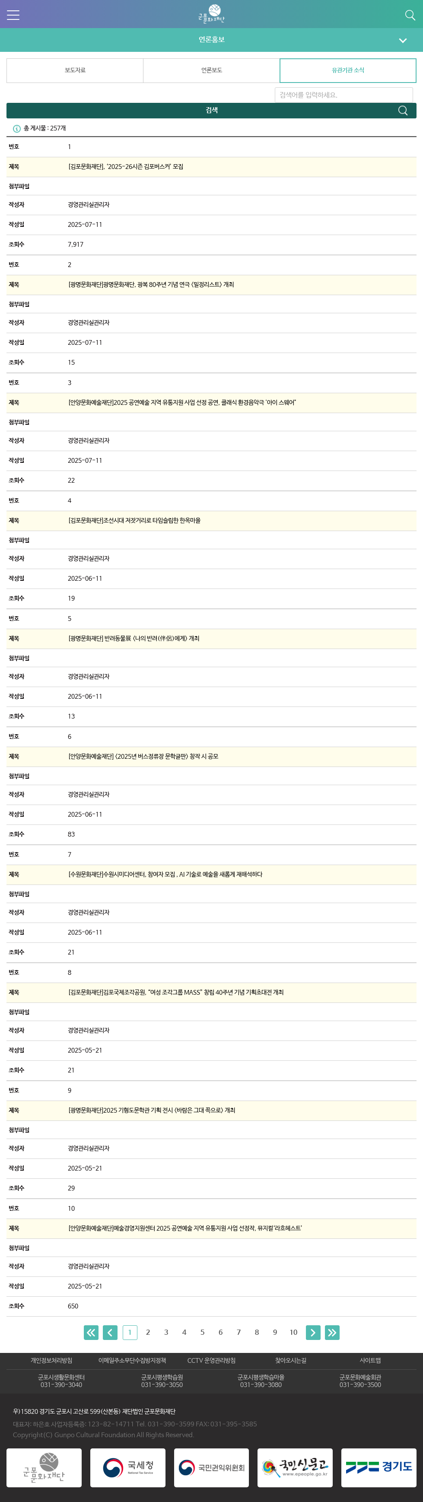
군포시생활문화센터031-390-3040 (61, 1381)
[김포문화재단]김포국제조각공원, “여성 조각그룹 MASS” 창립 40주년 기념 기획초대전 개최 (175, 992)
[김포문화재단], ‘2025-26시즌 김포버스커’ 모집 (125, 166)
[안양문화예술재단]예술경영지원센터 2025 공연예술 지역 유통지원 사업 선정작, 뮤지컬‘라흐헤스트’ (185, 1228)
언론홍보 (212, 39)
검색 (212, 110)
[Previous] (91, 1332)
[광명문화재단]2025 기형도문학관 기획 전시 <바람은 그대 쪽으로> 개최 (151, 1110)
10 (293, 1333)
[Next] (313, 1332)
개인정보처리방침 (51, 1360)
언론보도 (211, 70)
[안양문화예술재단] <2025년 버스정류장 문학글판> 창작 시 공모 (143, 756)
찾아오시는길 (290, 1360)
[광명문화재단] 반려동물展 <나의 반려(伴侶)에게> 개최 (133, 638)
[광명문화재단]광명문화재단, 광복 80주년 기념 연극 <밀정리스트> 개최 (151, 284)
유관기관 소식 (348, 70)
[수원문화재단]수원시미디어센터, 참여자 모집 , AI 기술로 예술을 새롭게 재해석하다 (165, 874)
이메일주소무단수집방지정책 (132, 1360)
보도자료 (75, 70)
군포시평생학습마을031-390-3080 (261, 1381)
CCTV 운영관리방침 (211, 1360)
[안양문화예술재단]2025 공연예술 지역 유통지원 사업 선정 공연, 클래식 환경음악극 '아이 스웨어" (182, 402)
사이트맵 (370, 1360)
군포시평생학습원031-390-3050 (162, 1381)
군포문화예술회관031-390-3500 (360, 1381)
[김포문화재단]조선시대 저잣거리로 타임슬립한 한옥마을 (134, 520)
